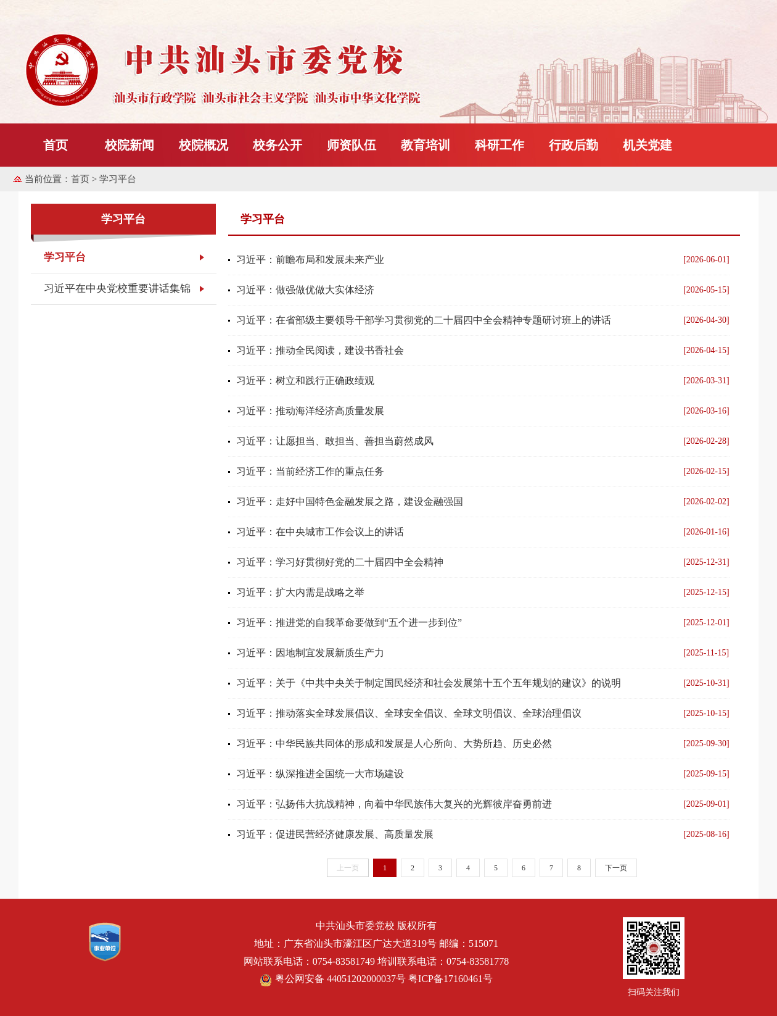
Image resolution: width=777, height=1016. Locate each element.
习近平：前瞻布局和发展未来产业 (310, 259)
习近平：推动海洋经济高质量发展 (310, 411)
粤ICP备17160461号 (450, 978)
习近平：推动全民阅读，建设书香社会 (320, 350)
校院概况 (203, 145)
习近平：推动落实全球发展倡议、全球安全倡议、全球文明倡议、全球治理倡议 (409, 713)
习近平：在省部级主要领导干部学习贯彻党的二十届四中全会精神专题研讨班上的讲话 (423, 320)
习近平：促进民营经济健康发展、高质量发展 (335, 834)
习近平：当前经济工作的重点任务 (310, 471)
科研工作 (499, 145)
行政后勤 (573, 145)
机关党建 (647, 145)
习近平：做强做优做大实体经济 (305, 290)
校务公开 (277, 145)
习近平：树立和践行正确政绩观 (305, 380)
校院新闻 (129, 145)
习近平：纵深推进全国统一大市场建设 (320, 773)
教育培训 (425, 145)
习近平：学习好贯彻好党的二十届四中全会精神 (339, 562)
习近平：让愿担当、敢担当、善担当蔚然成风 (335, 441)
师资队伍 (351, 145)
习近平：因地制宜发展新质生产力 (310, 652)
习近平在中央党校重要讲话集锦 (117, 288)
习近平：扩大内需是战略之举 (300, 592)
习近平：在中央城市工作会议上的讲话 (320, 532)
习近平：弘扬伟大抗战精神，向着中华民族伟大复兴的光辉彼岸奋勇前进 (394, 804)
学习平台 (65, 257)
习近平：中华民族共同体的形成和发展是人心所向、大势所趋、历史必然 (394, 743)
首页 (55, 145)
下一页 (616, 868)
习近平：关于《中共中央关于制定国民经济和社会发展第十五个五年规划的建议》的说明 (428, 683)
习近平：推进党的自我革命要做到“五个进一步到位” (349, 622)
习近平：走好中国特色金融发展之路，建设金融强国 (349, 501)
